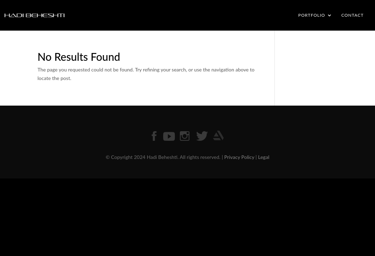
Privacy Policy (239, 157)
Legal (263, 157)
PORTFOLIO (311, 15)
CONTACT (352, 15)
